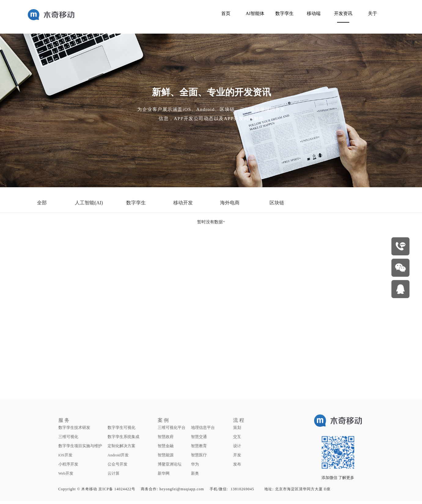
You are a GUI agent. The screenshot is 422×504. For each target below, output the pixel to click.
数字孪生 (284, 13)
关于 (372, 13)
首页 (225, 13)
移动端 (314, 13)
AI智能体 (255, 13)
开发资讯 (343, 13)
